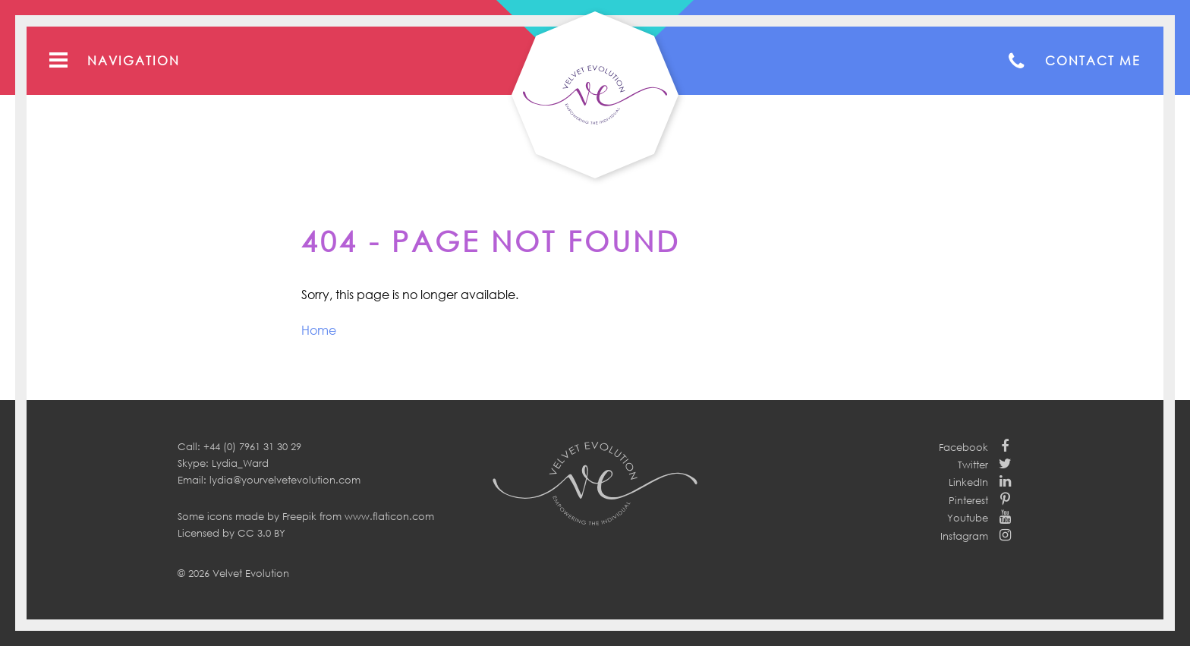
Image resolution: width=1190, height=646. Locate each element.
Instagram (964, 536)
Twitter (973, 465)
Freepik (299, 516)
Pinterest (968, 500)
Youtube (967, 518)
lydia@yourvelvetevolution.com (284, 480)
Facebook (963, 447)
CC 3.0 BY (261, 533)
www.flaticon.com (389, 516)
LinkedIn (968, 482)
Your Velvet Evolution (595, 95)
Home (318, 330)
